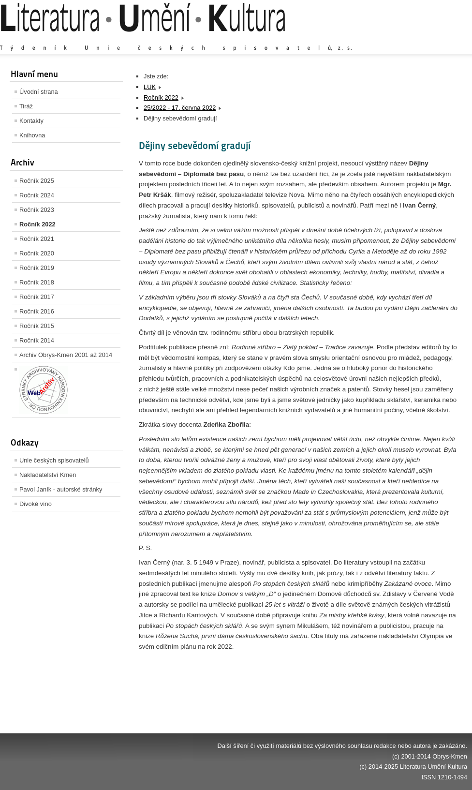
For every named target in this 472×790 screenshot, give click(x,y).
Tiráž (26, 106)
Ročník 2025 (36, 180)
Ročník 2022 (37, 224)
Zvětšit (382, 38)
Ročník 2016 (36, 311)
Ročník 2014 (36, 340)
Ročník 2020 (36, 253)
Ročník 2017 (36, 296)
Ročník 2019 (36, 267)
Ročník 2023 (36, 209)
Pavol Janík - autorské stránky (60, 489)
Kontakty (31, 120)
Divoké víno (35, 503)
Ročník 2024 (36, 195)
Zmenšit (438, 38)
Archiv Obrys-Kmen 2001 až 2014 (65, 354)
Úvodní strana (38, 91)
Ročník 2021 (36, 238)
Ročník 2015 (36, 325)
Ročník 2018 (36, 282)
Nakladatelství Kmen (47, 474)
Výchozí (409, 38)
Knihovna (32, 135)
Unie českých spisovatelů (54, 460)
